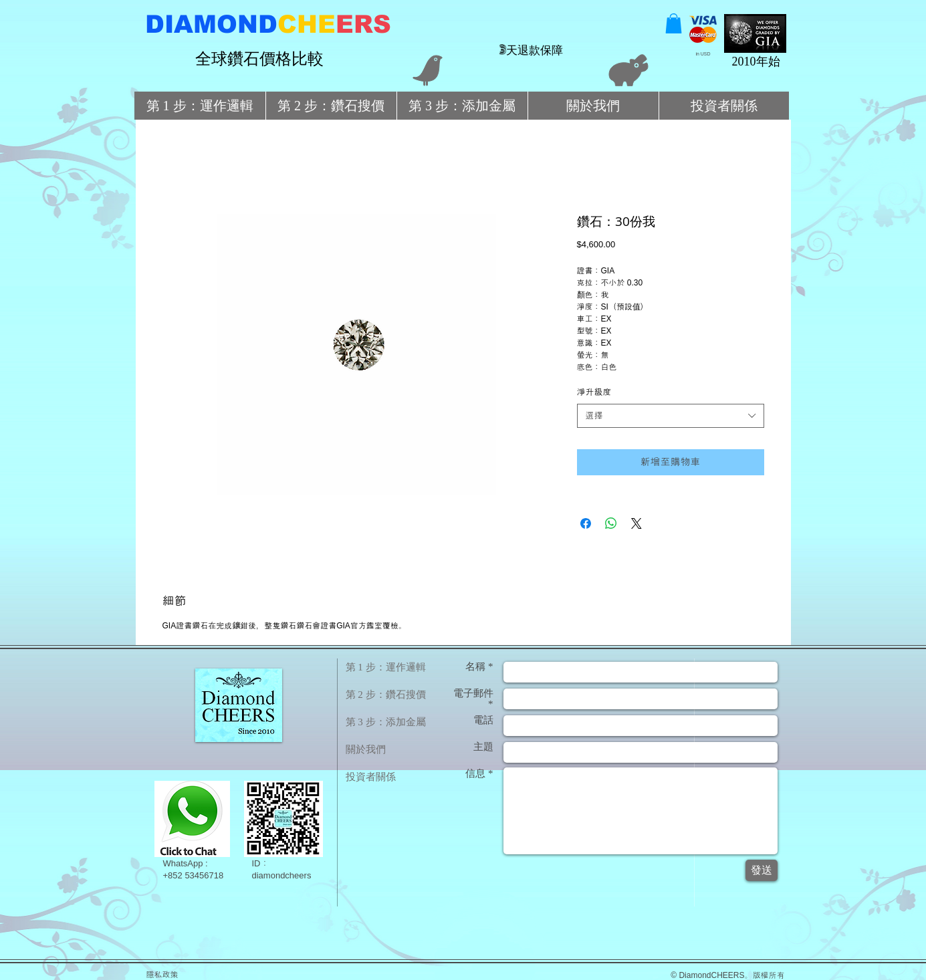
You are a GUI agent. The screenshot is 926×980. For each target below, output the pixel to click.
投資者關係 (371, 776)
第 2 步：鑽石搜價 (386, 694)
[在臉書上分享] (586, 523)
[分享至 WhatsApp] (611, 523)
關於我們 (366, 749)
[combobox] (670, 416)
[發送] (761, 870)
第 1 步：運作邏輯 (386, 667)
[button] (673, 23)
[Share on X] (636, 523)
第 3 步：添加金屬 (386, 722)
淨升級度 (594, 392)
